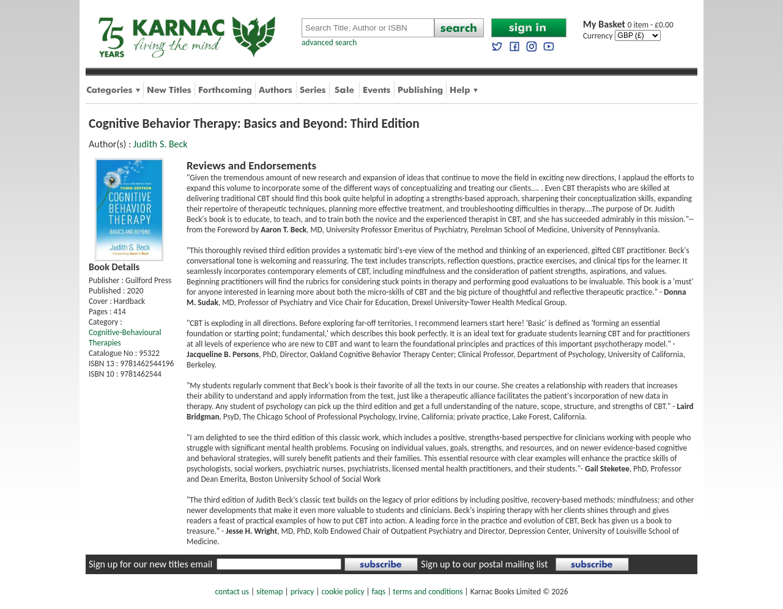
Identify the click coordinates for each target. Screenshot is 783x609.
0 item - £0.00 (628, 25)
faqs (378, 591)
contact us (232, 591)
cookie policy (342, 591)
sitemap (269, 591)
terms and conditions (427, 591)
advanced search (329, 42)
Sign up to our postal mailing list (484, 564)
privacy (302, 591)
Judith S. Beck (160, 144)
